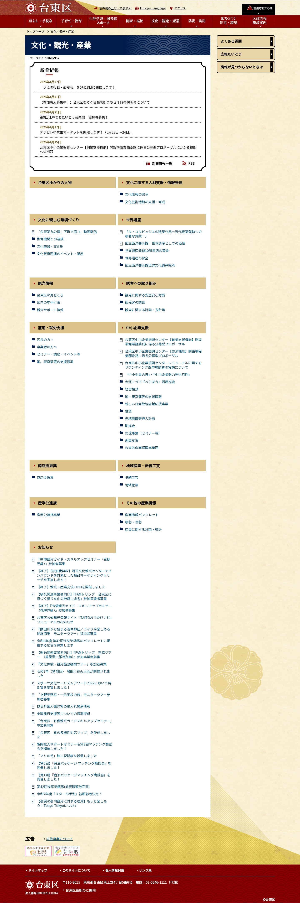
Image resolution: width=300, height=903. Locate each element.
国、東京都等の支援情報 (55, 361)
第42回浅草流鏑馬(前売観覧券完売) (63, 786)
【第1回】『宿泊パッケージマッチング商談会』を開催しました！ (73, 777)
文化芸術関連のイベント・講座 (60, 253)
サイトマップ (37, 870)
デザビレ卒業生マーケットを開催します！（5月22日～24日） (86, 132)
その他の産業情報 (141, 502)
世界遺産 (133, 219)
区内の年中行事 (48, 302)
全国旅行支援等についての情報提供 (63, 713)
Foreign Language (153, 8)
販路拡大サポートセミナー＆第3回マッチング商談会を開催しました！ (74, 746)
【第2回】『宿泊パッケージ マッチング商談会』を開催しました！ (74, 765)
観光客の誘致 (135, 302)
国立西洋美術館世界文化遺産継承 (150, 265)
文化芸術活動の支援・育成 (145, 202)
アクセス (180, 8)
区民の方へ (45, 339)
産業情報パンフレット (142, 515)
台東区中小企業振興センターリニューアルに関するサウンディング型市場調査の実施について (163, 365)
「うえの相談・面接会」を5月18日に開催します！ (77, 87)
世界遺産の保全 (136, 258)
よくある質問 (231, 41)
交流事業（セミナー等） (143, 433)
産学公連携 (47, 502)
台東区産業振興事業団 (141, 448)
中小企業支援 (137, 327)
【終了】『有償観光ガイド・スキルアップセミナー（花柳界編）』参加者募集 (74, 608)
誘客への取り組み (141, 283)
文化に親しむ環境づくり (58, 219)
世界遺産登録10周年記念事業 (147, 250)
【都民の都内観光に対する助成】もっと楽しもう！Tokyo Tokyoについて (72, 803)
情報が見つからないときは (241, 66)
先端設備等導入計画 (140, 418)
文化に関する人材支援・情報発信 (154, 182)
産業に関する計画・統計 (143, 529)
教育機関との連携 (50, 239)
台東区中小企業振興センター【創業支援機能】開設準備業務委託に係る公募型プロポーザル (163, 341)
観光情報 (45, 283)
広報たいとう (231, 54)
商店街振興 (47, 465)
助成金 (130, 426)
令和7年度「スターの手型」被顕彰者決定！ (69, 794)
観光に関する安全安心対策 (145, 295)
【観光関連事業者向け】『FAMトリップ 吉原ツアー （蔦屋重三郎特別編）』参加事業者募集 (74, 654)
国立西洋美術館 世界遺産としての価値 (155, 243)
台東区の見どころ (50, 295)
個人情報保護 (114, 870)
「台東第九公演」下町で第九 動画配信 (67, 231)
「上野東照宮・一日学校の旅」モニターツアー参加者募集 (73, 696)
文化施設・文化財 (50, 246)
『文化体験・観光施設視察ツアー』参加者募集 (72, 664)
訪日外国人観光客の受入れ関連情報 (63, 706)
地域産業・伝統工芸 (143, 465)
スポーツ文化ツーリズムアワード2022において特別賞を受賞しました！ (74, 685)
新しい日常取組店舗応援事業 (146, 404)
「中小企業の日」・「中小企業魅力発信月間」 (158, 374)
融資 (128, 411)
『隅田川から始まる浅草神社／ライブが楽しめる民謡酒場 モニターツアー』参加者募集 (73, 631)
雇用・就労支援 (51, 327)
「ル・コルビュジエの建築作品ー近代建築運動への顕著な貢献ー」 (163, 233)
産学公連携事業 (48, 515)
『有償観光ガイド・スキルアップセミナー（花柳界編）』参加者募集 (73, 561)
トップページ (35, 31)
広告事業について (59, 838)
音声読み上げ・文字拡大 (115, 8)
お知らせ (45, 547)
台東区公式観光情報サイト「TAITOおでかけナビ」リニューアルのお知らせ (74, 619)
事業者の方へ (47, 347)
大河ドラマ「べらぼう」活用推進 (150, 382)
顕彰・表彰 (133, 522)
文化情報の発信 (136, 194)
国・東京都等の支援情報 (143, 396)
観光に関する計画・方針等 (145, 310)
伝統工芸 (131, 477)
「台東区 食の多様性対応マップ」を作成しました (73, 734)
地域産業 (131, 485)
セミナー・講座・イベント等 (58, 354)
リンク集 (145, 870)
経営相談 (131, 389)
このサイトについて (76, 870)
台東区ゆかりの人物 (55, 182)
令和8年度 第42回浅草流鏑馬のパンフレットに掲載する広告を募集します (73, 643)
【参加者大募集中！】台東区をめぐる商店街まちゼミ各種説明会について (95, 102)
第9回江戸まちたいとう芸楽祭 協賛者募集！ (74, 117)
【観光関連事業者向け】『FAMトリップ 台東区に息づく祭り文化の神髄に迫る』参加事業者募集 (74, 596)
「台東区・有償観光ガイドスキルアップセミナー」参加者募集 (74, 723)
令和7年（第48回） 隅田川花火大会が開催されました (73, 673)
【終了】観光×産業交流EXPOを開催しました (71, 587)
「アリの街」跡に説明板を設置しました (67, 756)
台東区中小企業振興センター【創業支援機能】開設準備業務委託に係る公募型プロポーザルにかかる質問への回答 (118, 149)
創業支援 (131, 440)
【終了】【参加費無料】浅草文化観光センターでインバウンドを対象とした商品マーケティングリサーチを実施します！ (74, 575)
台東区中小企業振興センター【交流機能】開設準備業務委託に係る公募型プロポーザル (163, 353)
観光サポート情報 (50, 310)
